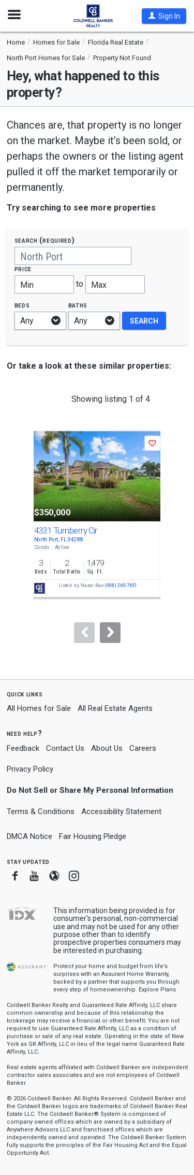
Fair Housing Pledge (92, 836)
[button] (164, 16)
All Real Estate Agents (115, 708)
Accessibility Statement (121, 811)
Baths (78, 305)
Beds (22, 305)
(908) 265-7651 (121, 586)
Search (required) (44, 240)
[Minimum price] (44, 284)
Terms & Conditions (40, 811)
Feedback (23, 748)
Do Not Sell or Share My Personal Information (90, 790)
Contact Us (65, 748)
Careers (142, 748)
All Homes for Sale (39, 708)
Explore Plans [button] (157, 989)
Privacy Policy (30, 769)
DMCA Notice (29, 836)
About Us (107, 748)
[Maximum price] (115, 284)
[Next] (110, 632)
